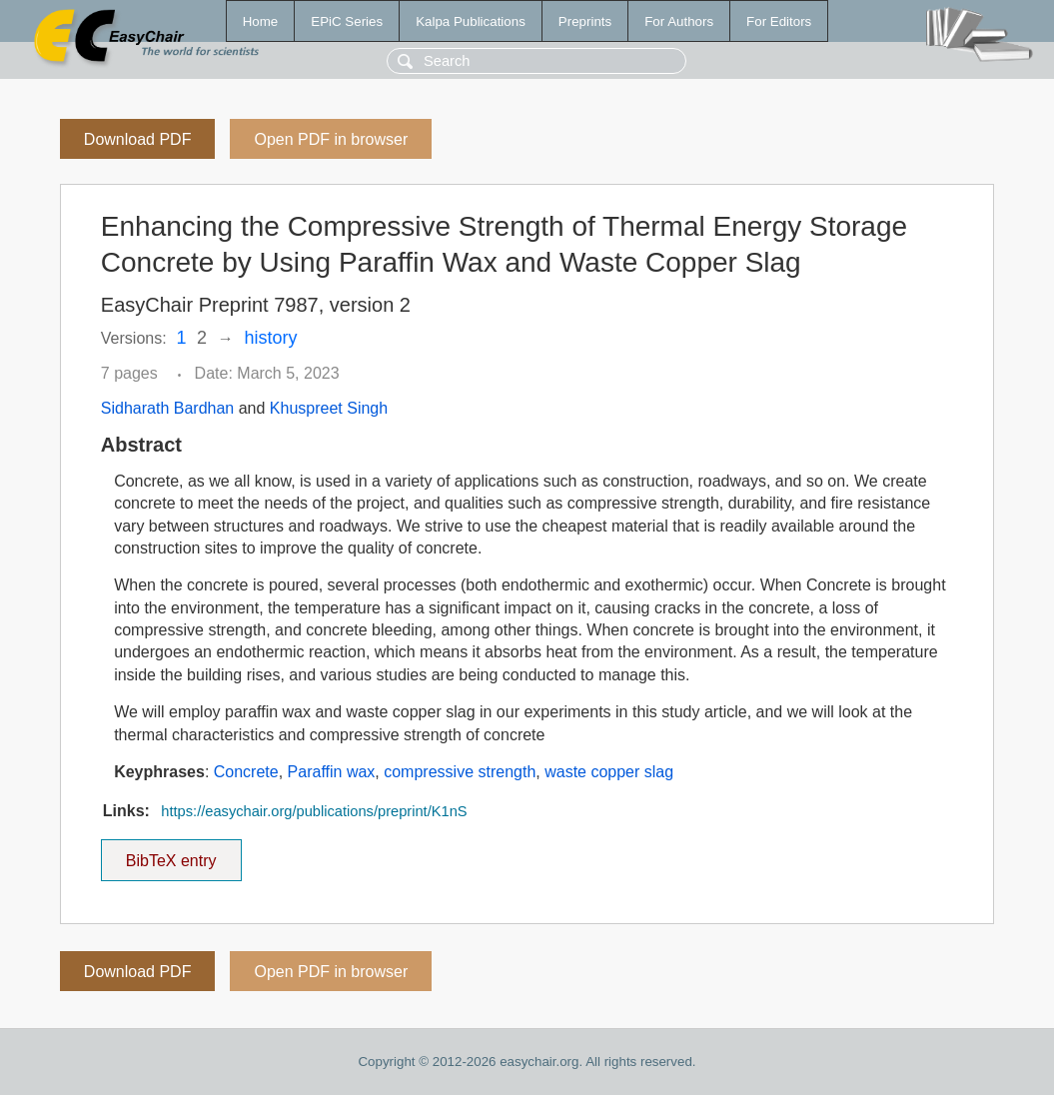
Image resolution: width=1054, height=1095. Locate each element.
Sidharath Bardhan (167, 408)
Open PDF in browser (331, 139)
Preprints (584, 21)
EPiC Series (347, 21)
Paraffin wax (332, 771)
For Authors (678, 21)
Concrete (246, 771)
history (270, 338)
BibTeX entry (171, 854)
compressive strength (459, 771)
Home (261, 21)
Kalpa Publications (471, 21)
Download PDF (138, 139)
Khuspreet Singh (329, 408)
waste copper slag (608, 771)
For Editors (778, 21)
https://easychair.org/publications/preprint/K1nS (314, 811)
